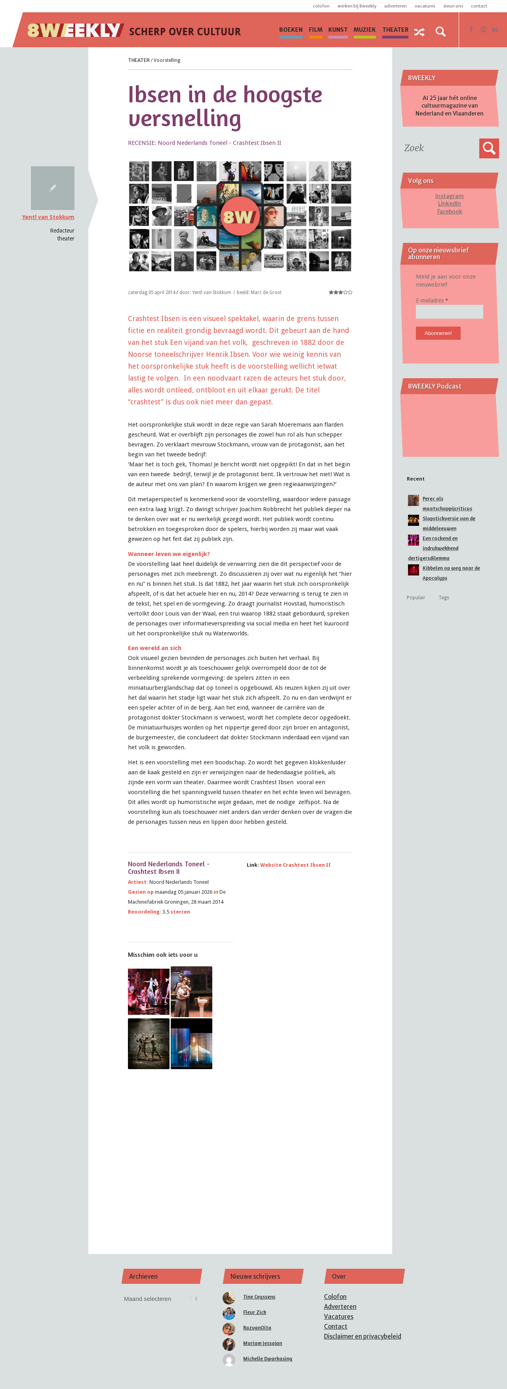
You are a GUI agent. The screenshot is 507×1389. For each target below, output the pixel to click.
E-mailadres (432, 300)
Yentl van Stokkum (48, 217)
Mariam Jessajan (262, 1343)
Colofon (321, 6)
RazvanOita (257, 1327)
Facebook (449, 211)
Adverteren (395, 6)
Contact (479, 6)
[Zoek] (441, 31)
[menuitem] (291, 29)
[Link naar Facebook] (471, 29)
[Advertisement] (240, 1150)
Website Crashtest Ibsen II (295, 865)
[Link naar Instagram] (483, 29)
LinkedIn (449, 203)
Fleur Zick (254, 1312)
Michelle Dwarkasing (267, 1358)
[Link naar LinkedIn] (495, 29)
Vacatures (425, 6)
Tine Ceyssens (259, 1296)
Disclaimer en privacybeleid (362, 1336)
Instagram (449, 196)
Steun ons (453, 6)
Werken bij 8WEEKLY (356, 6)
